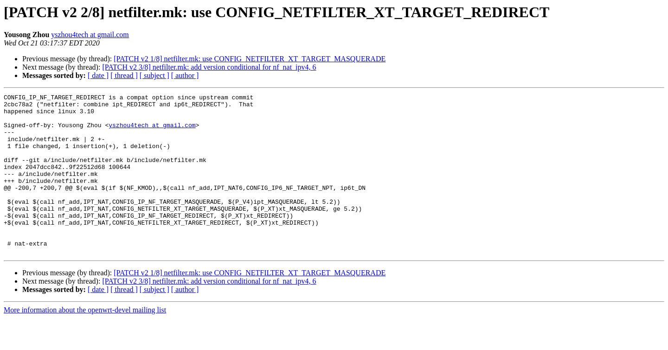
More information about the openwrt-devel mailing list (85, 342)
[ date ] (98, 75)
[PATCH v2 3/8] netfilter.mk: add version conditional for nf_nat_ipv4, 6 (209, 67)
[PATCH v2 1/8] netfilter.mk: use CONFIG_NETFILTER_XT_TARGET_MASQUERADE (249, 59)
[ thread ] (124, 75)
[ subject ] (154, 75)
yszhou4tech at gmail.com (90, 35)
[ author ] (185, 75)
